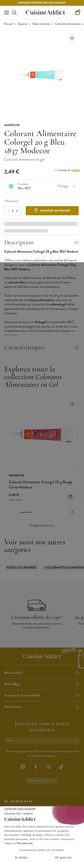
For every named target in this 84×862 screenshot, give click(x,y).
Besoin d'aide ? (42, 672)
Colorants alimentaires (68, 24)
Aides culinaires (41, 24)
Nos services (42, 706)
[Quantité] (12, 211)
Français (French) (42, 781)
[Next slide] (72, 512)
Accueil (8, 24)
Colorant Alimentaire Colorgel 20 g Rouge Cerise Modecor (40, 484)
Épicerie (22, 24)
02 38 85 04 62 (21, 801)
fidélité (75, 170)
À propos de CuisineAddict (42, 695)
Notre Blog (42, 684)
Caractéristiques (42, 347)
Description (42, 242)
